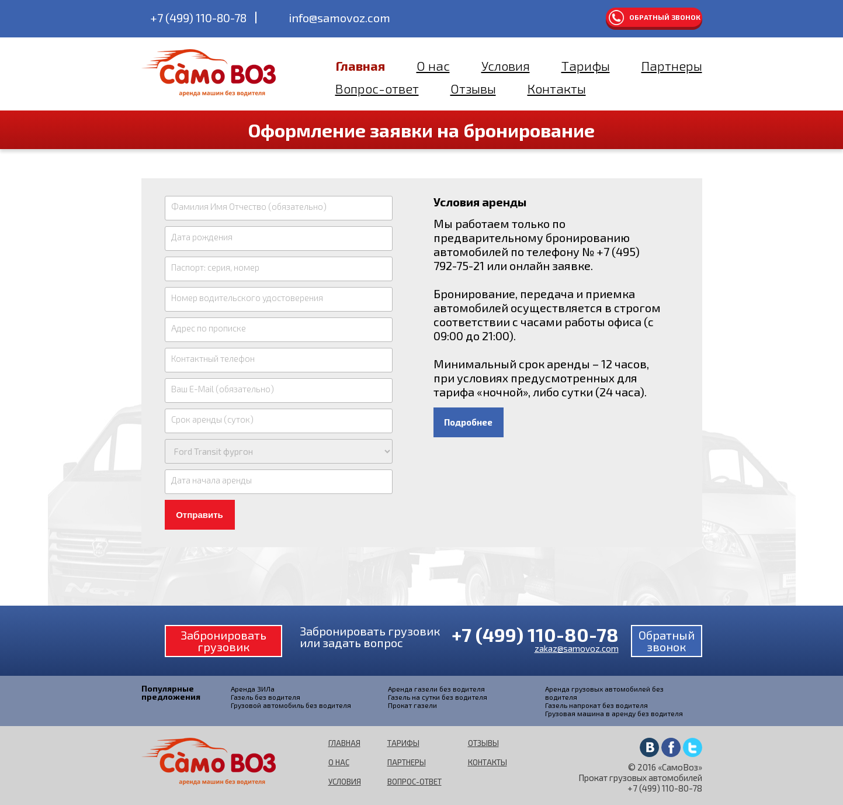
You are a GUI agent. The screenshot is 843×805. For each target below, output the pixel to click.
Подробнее (468, 422)
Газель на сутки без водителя (437, 697)
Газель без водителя (265, 697)
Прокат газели (412, 705)
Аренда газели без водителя (436, 689)
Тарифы (585, 65)
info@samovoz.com (339, 17)
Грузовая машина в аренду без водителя (614, 713)
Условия (505, 65)
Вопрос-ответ (377, 88)
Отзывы (473, 88)
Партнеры (671, 65)
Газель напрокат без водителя (596, 705)
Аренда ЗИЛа (253, 689)
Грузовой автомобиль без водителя (291, 705)
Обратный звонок (664, 17)
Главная (360, 65)
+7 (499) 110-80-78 (198, 17)
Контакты (557, 88)
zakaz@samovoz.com (577, 648)
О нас (433, 65)
